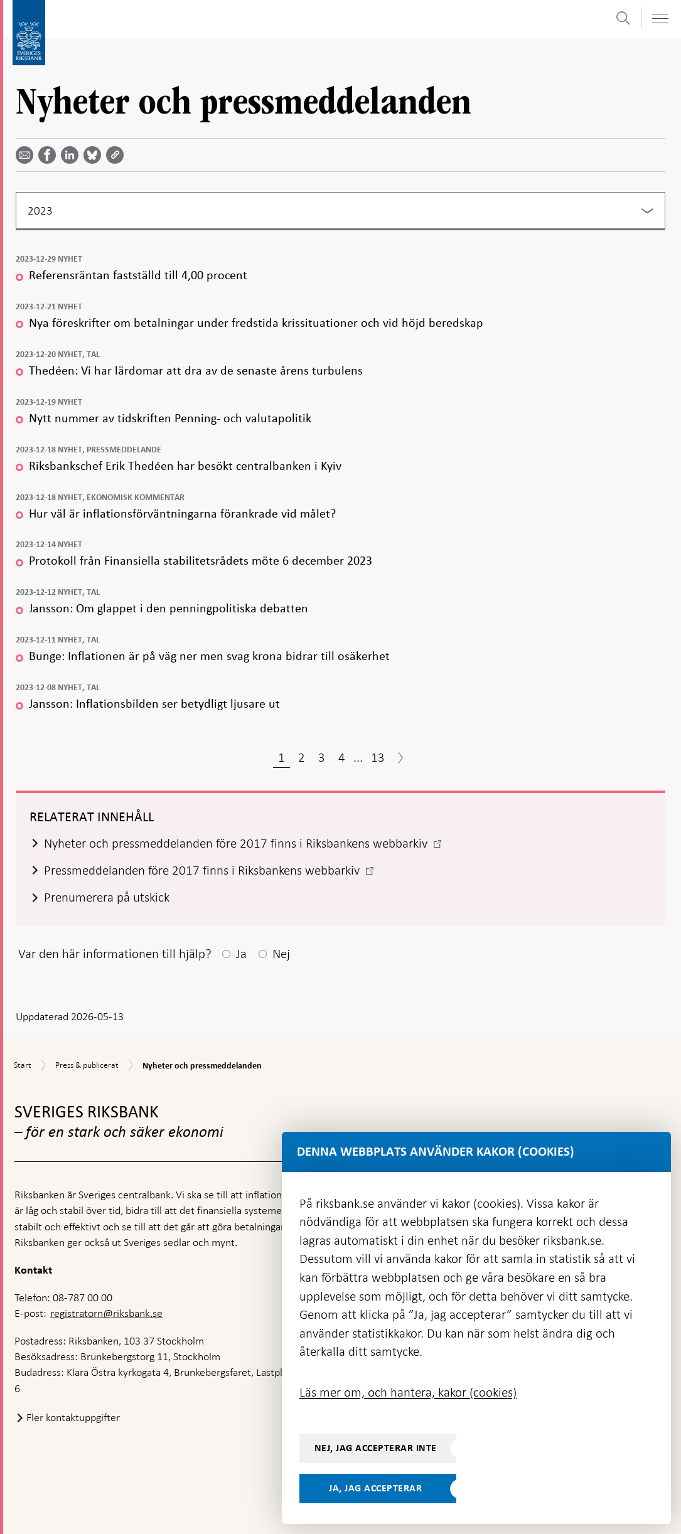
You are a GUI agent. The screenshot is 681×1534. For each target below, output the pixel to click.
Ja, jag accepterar (375, 1488)
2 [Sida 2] (301, 757)
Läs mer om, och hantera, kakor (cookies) (408, 1392)
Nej (281, 953)
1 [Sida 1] (281, 757)
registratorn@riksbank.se (106, 1313)
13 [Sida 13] (378, 757)
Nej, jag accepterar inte (375, 1448)
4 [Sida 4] (341, 757)
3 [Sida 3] (321, 757)
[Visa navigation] (659, 18)
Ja (241, 953)
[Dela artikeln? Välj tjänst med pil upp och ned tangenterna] (72, 155)
